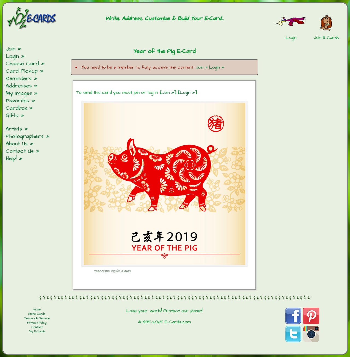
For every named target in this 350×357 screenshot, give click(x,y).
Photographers (24, 136)
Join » (202, 67)
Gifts (12, 115)
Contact (37, 327)
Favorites (17, 100)
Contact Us (20, 151)
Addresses (19, 86)
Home (37, 309)
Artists (14, 129)
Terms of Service (37, 318)
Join (10, 49)
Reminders (19, 78)
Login (12, 56)
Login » (216, 67)
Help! (11, 158)
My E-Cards (37, 331)
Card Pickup (22, 71)
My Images (19, 93)
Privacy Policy (36, 323)
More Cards (36, 314)
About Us (17, 144)
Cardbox (16, 108)
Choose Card (22, 63)
